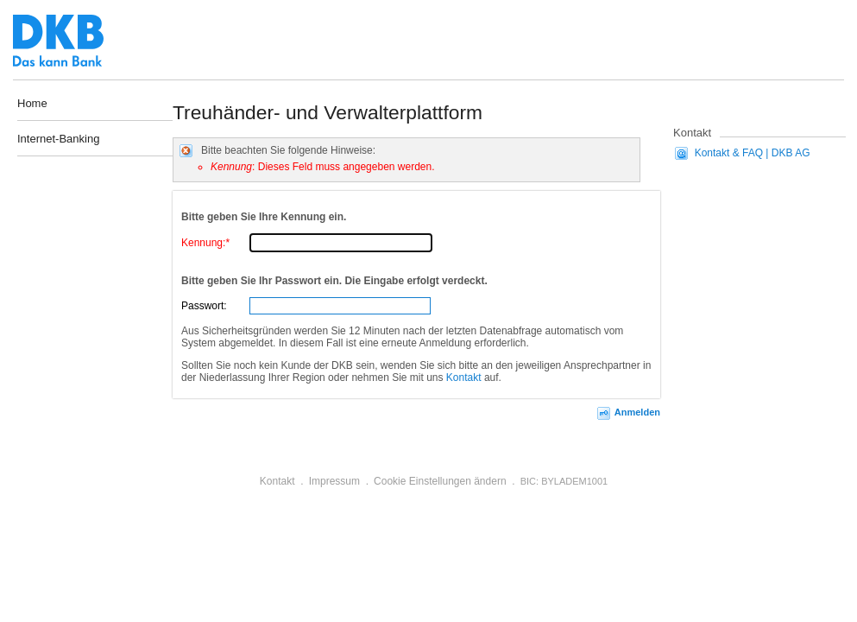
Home (32, 103)
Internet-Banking (58, 139)
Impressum (334, 481)
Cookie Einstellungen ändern (440, 481)
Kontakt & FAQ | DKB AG (752, 153)
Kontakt (464, 377)
